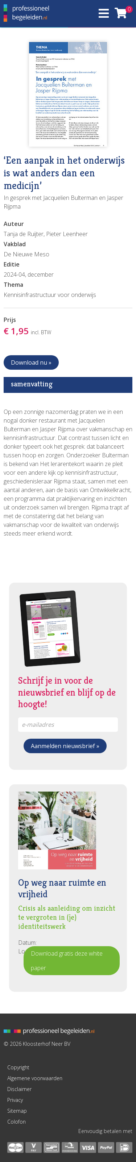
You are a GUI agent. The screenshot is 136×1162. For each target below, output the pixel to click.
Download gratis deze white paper (67, 960)
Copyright (18, 1067)
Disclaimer (19, 1089)
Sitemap (17, 1110)
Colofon (16, 1121)
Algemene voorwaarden (34, 1078)
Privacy (15, 1099)
